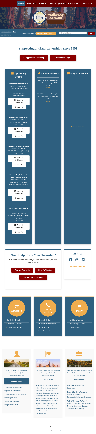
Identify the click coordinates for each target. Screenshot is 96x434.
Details (48, 88)
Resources (74, 3)
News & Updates (58, 3)
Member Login (63, 58)
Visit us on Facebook (77, 127)
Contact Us (87, 3)
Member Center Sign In (46, 33)
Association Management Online (59, 430)
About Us (31, 3)
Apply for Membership (34, 58)
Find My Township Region (33, 277)
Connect (42, 3)
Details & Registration (18, 101)
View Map (19, 107)
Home (21, 3)
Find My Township (22, 270)
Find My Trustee (45, 270)
